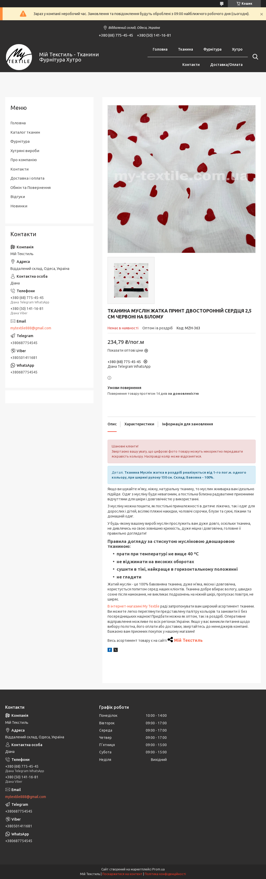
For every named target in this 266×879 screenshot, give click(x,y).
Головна (160, 49)
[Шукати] (254, 56)
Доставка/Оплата (226, 65)
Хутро (237, 49)
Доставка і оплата (27, 178)
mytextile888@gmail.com (30, 328)
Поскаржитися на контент (122, 874)
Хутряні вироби (24, 150)
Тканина (185, 49)
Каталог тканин (25, 132)
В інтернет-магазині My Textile (133, 606)
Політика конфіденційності (165, 874)
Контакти (191, 65)
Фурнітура (212, 49)
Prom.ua (158, 869)
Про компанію (23, 160)
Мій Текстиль (188, 640)
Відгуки (17, 196)
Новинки (18, 206)
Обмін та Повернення (30, 187)
